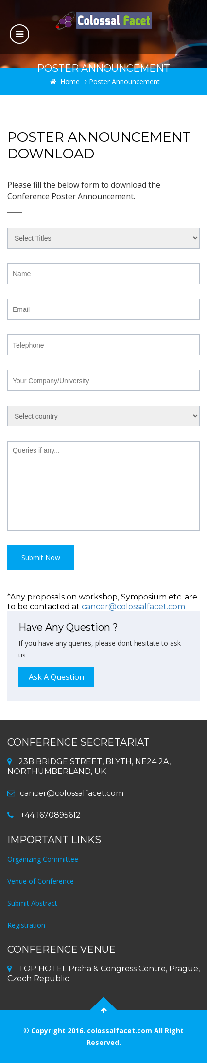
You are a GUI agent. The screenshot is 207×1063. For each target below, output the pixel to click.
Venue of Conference (40, 881)
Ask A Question (56, 677)
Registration (26, 924)
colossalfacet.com (120, 1030)
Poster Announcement (122, 81)
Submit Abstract (32, 903)
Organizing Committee (42, 859)
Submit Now (40, 557)
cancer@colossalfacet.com (133, 606)
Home (65, 81)
